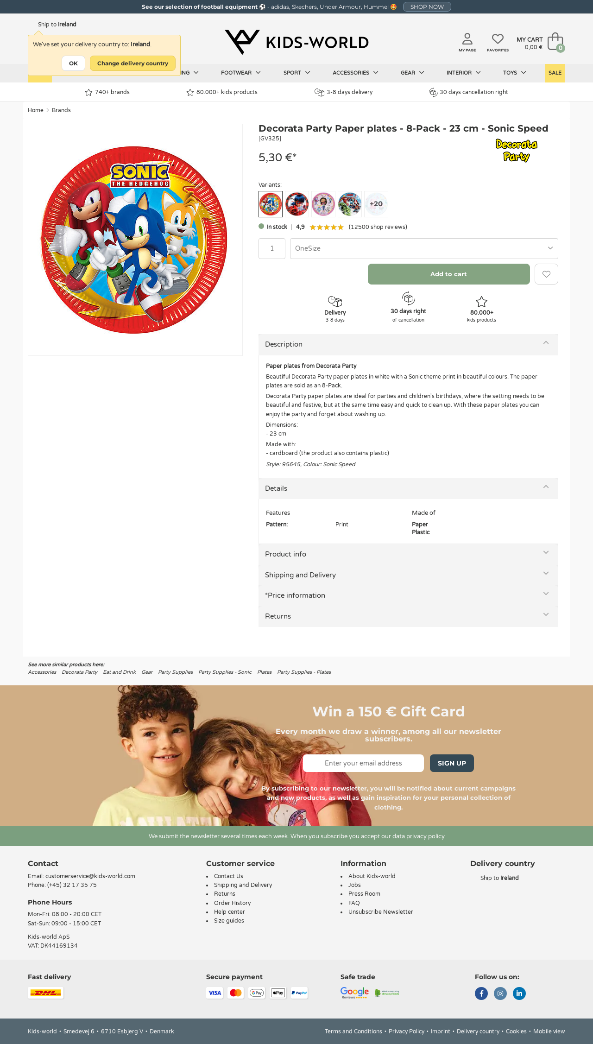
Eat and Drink (119, 672)
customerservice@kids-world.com (90, 876)
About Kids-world (372, 876)
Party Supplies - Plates (304, 672)
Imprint (440, 1031)
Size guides (229, 920)
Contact (43, 863)
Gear (412, 73)
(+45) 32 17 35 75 (72, 885)
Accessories (356, 73)
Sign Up (452, 763)
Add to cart (448, 274)
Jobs (354, 885)
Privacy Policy (406, 1031)
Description (284, 344)
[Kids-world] (296, 42)
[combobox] (424, 248)
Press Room (364, 894)
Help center (229, 912)
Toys (514, 73)
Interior (464, 73)
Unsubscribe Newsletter (380, 912)
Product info (285, 554)
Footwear (241, 73)
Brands (61, 110)
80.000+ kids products (222, 92)
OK (73, 63)
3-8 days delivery (343, 92)
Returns (278, 616)
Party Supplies (175, 672)
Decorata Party (79, 672)
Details (276, 488)
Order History (232, 903)
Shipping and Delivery (300, 575)
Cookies (516, 1031)
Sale (555, 73)
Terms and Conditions (353, 1031)
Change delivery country (132, 63)
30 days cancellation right (468, 92)
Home (36, 110)
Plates (264, 672)
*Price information (295, 595)
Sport (297, 73)
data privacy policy (418, 836)
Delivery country (478, 1031)
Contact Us (228, 876)
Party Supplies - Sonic (225, 672)
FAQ (354, 903)
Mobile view (549, 1031)
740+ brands (107, 92)
